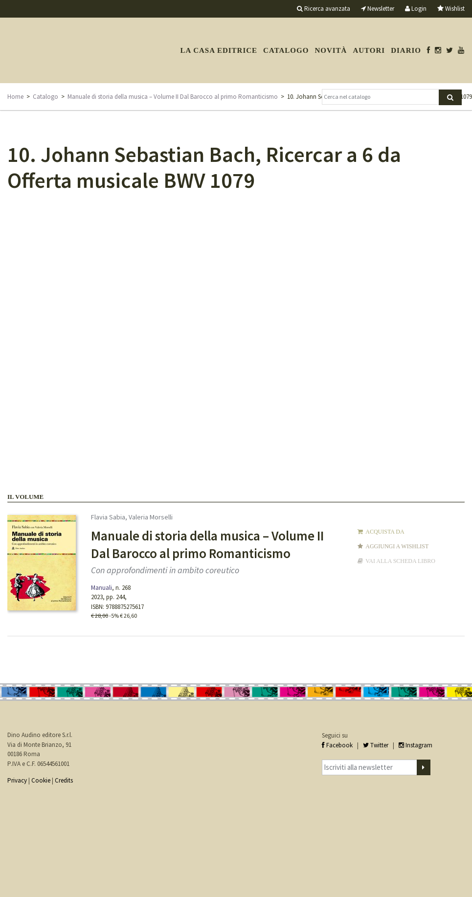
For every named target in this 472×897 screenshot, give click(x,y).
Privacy (17, 780)
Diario (406, 50)
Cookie (40, 780)
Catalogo (286, 50)
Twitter (375, 745)
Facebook (337, 745)
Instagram (415, 745)
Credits (64, 780)
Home (15, 96)
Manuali (101, 587)
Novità (331, 50)
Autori (369, 50)
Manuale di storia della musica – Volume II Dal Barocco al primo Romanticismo (172, 96)
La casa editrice (218, 50)
